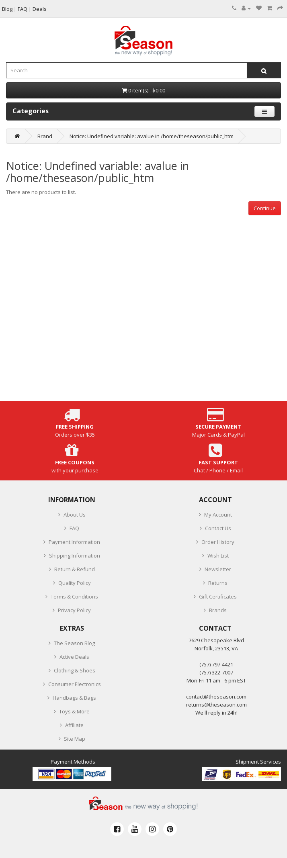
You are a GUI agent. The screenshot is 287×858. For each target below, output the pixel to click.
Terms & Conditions (74, 596)
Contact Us (218, 528)
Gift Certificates (218, 596)
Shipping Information (74, 555)
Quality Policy (74, 582)
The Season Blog (74, 643)
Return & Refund (74, 569)
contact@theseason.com (216, 696)
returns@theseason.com (216, 704)
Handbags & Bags (74, 697)
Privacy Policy (74, 610)
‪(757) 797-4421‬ (216, 664)
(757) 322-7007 (216, 672)
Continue (265, 208)
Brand (44, 136)
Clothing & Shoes (74, 670)
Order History (217, 541)
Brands (218, 610)
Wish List (218, 555)
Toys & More (74, 711)
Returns (218, 582)
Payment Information (74, 541)
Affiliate (74, 725)
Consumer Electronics (74, 684)
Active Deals (74, 656)
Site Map (74, 738)
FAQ (74, 528)
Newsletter (218, 569)
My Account (218, 514)
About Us (75, 514)
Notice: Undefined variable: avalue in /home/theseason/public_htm (152, 136)
